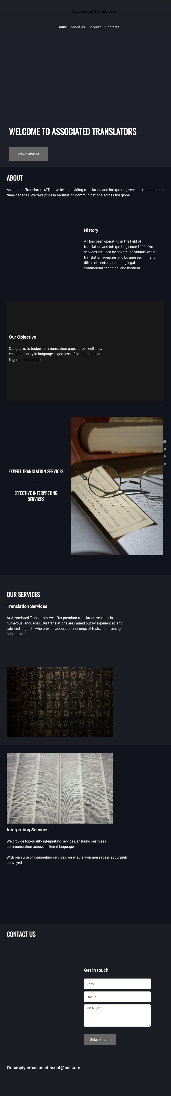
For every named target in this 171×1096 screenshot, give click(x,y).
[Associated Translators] (88, 14)
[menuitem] (62, 26)
